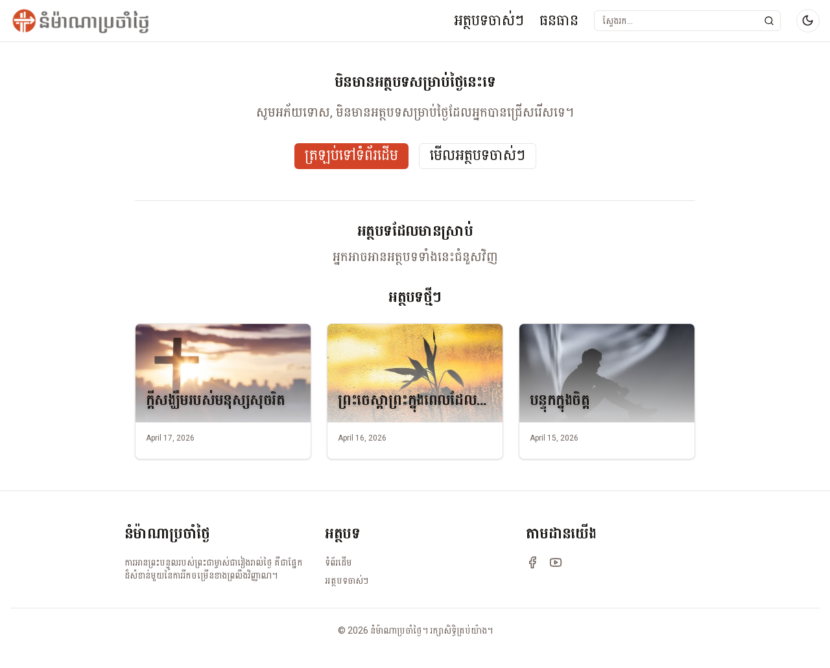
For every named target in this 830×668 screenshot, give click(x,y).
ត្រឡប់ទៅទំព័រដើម (351, 156)
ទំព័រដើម (338, 562)
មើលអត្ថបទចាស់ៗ (477, 156)
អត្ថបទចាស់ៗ (489, 20)
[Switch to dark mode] (808, 20)
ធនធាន (559, 20)
